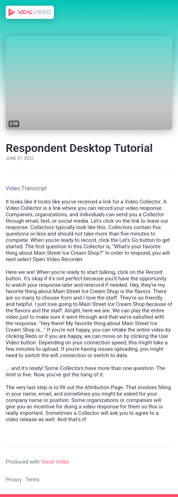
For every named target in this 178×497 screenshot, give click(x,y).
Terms (32, 479)
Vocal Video (55, 462)
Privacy (14, 479)
